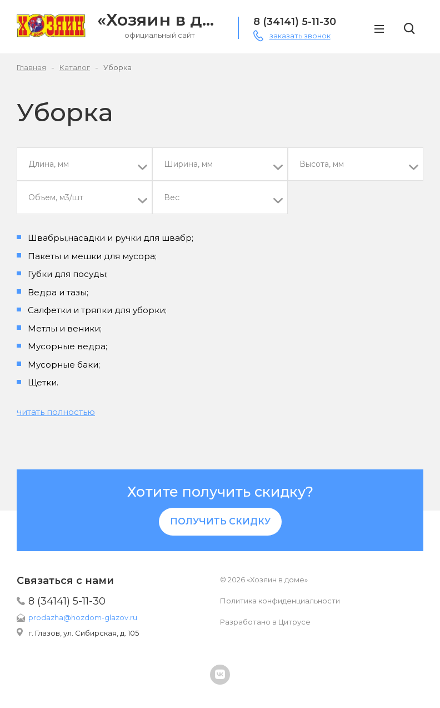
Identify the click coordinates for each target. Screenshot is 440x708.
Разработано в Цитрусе (265, 621)
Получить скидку (220, 521)
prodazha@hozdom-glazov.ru (82, 617)
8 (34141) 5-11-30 (67, 601)
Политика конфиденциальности (280, 600)
